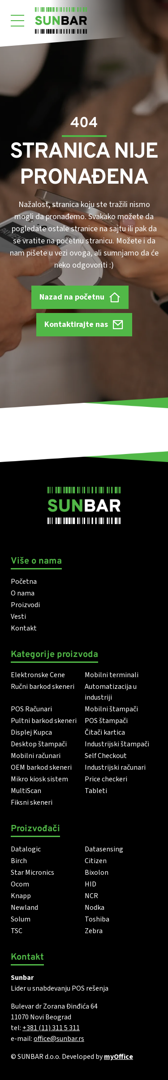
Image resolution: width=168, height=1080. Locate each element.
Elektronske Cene (38, 675)
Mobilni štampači (111, 709)
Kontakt (24, 628)
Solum (20, 919)
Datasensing (104, 849)
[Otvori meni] (17, 20)
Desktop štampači (39, 744)
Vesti (18, 617)
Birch (19, 861)
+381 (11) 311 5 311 (51, 1028)
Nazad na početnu (80, 297)
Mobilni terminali (111, 675)
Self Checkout (106, 756)
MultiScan (26, 791)
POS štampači (106, 721)
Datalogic (26, 849)
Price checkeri (106, 779)
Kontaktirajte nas (84, 324)
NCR (91, 896)
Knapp (21, 896)
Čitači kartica (105, 732)
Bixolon (96, 872)
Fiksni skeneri (31, 802)
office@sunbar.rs (59, 1039)
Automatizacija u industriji (111, 692)
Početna (24, 581)
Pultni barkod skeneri (44, 721)
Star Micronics (32, 872)
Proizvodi (25, 605)
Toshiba (97, 919)
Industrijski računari (115, 767)
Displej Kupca (31, 732)
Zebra (94, 931)
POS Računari (31, 709)
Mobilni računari (35, 756)
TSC (16, 931)
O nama (22, 593)
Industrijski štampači (117, 744)
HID (90, 884)
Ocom (20, 884)
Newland (24, 907)
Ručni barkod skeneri (42, 687)
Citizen (96, 861)
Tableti (96, 791)
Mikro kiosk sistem (39, 779)
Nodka (94, 907)
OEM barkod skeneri (41, 767)
